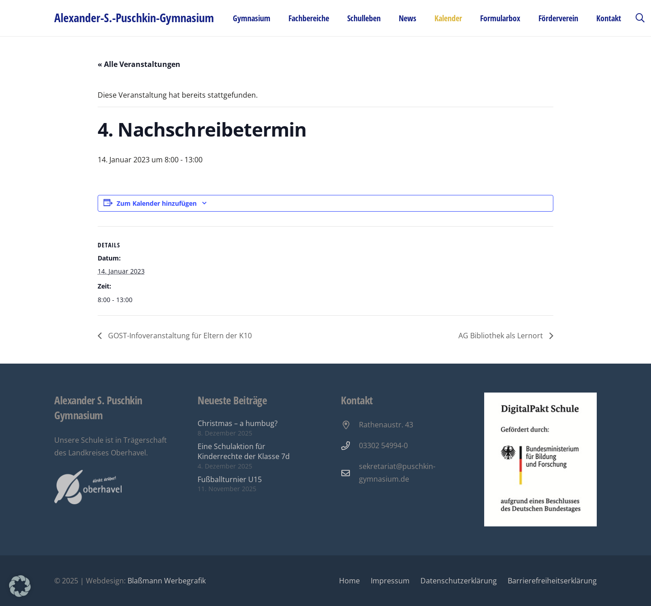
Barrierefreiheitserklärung (552, 581)
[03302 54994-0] (350, 445)
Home (349, 581)
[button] (640, 18)
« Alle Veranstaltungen (139, 64)
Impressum (390, 581)
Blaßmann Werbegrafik (166, 581)
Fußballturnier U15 (230, 479)
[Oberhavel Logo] (88, 487)
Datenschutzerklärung (458, 581)
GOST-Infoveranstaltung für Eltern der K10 (179, 336)
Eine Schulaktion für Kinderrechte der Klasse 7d (244, 451)
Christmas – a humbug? (238, 423)
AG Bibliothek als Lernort (501, 336)
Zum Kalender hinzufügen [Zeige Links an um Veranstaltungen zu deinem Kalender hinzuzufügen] (157, 203)
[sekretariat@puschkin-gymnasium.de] (350, 473)
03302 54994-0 (383, 445)
